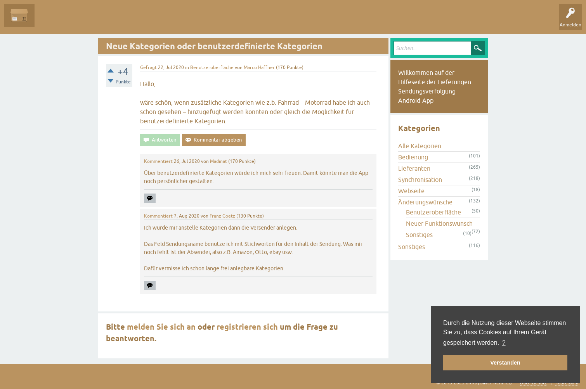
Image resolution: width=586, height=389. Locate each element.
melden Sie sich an (161, 327)
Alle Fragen (52, 21)
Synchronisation (420, 179)
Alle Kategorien (419, 145)
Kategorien (152, 21)
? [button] (504, 342)
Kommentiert (158, 161)
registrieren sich (247, 327)
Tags (123, 21)
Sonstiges (419, 234)
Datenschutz (533, 383)
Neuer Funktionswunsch (439, 223)
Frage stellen (186, 21)
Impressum (566, 383)
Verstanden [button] (505, 363)
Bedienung (413, 157)
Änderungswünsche (425, 202)
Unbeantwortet (90, 21)
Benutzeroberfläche (212, 67)
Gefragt (148, 67)
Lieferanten (414, 168)
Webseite (411, 190)
